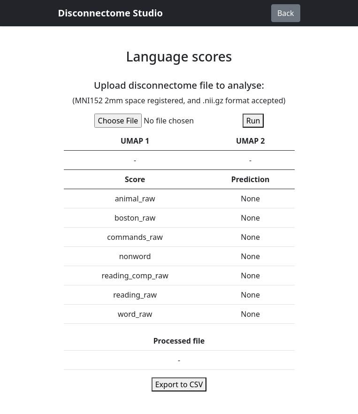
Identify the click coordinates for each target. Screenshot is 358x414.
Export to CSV (179, 384)
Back (285, 13)
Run (253, 120)
